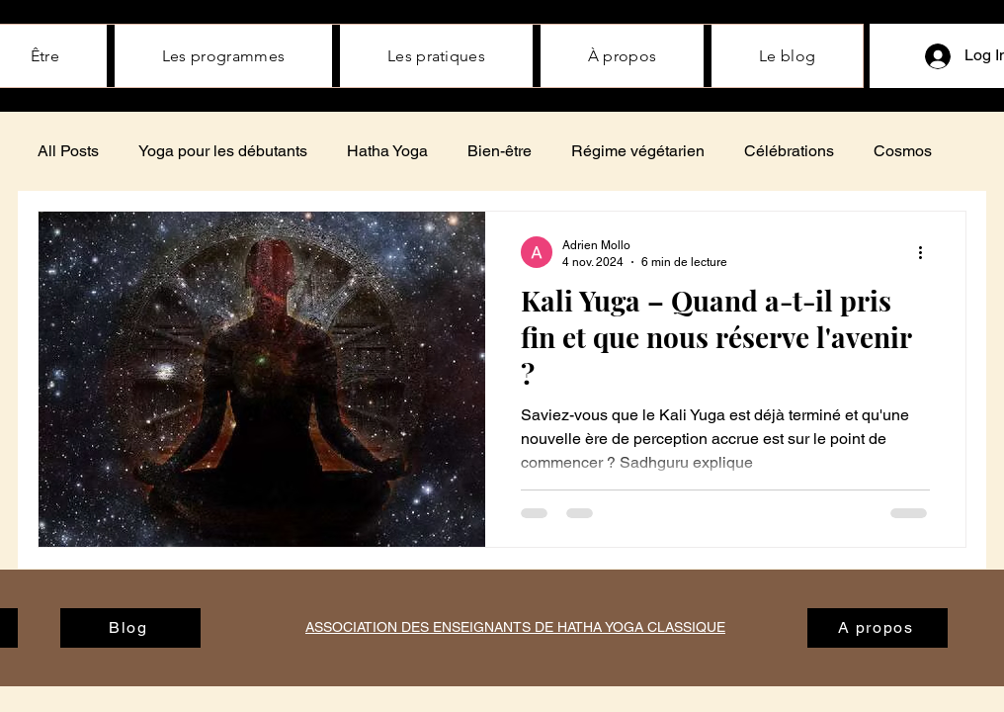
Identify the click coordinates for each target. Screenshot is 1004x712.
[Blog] (130, 628)
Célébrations (789, 150)
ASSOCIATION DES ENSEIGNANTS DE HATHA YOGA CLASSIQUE (515, 627)
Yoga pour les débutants (222, 150)
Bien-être (499, 150)
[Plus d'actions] (927, 252)
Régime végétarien (638, 150)
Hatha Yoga (387, 150)
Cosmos (903, 150)
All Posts (68, 150)
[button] (622, 56)
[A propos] (877, 628)
